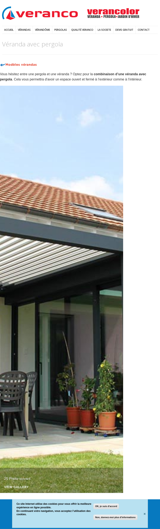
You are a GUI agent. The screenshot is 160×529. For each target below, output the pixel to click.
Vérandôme (42, 30)
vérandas (24, 30)
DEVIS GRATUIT (124, 30)
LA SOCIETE (104, 30)
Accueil (9, 30)
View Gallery (16, 487)
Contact (144, 30)
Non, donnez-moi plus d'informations (115, 517)
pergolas (60, 30)
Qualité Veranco (82, 30)
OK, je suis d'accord (106, 506)
